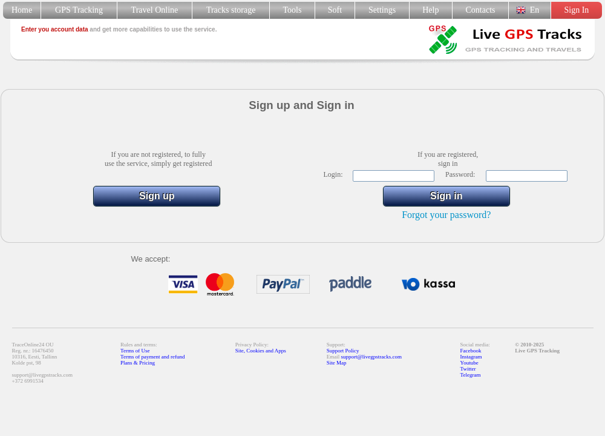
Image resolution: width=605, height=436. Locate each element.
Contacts (481, 10)
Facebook (471, 351)
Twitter (468, 369)
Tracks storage (231, 10)
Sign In (576, 10)
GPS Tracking (79, 10)
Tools (292, 10)
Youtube (469, 363)
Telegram (470, 375)
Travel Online (154, 10)
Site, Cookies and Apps (260, 351)
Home (21, 10)
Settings (382, 10)
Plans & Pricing (137, 363)
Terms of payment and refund (152, 357)
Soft (335, 10)
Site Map (337, 363)
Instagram (471, 357)
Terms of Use (134, 351)
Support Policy (343, 351)
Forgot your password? (446, 215)
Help (430, 10)
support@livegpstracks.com (371, 357)
